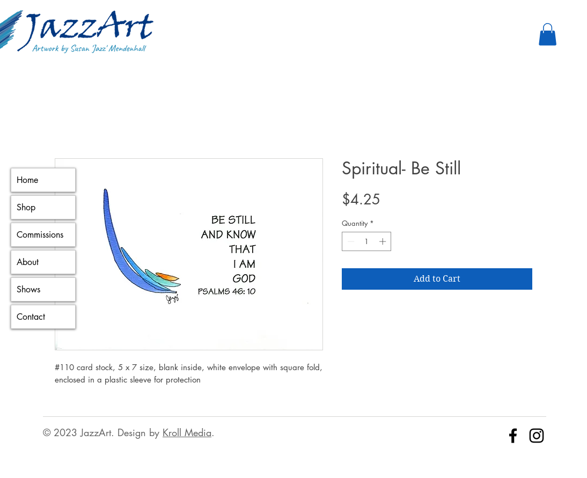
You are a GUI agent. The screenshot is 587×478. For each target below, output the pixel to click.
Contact (31, 316)
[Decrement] (349, 241)
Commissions (40, 234)
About (28, 262)
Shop (26, 207)
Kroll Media (187, 432)
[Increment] (383, 241)
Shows (28, 289)
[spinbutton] (366, 241)
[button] (547, 34)
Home (27, 180)
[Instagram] (536, 435)
